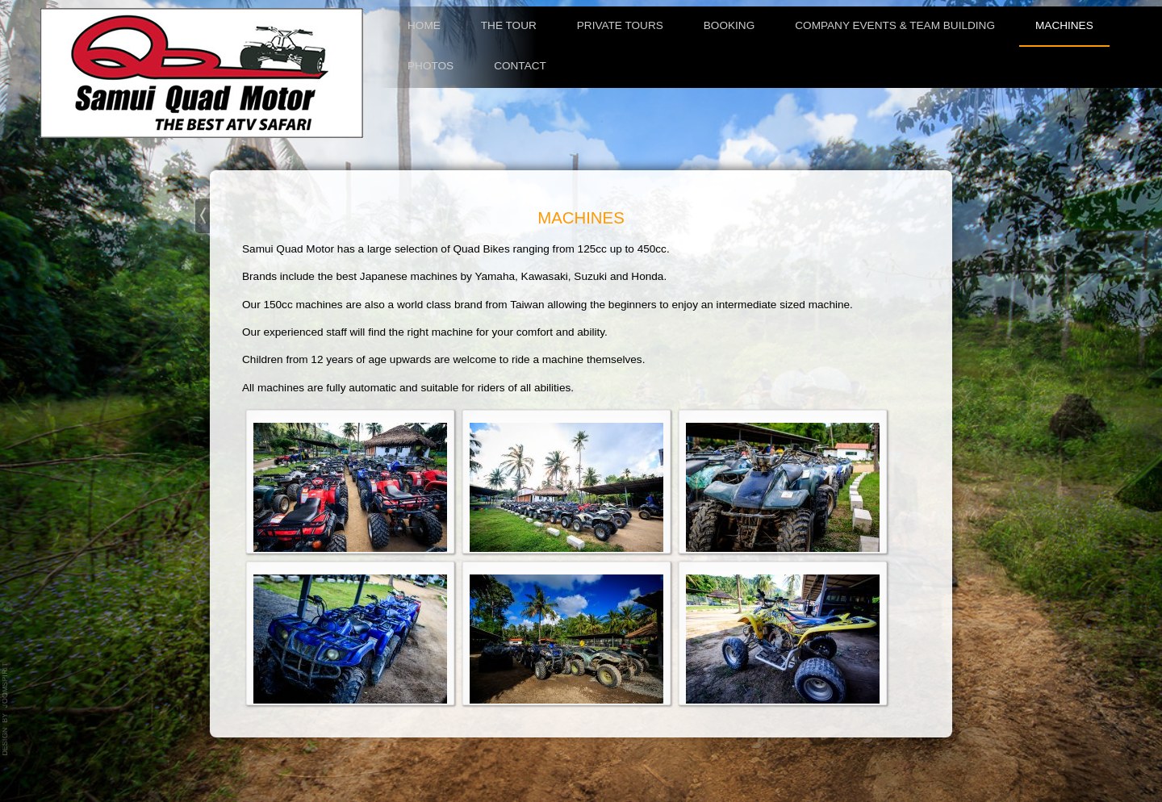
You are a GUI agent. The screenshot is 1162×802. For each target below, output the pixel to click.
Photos (431, 66)
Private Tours (620, 25)
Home (424, 25)
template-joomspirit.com (5, 709)
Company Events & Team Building (895, 25)
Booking (729, 25)
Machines (1064, 25)
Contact (520, 66)
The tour (509, 25)
